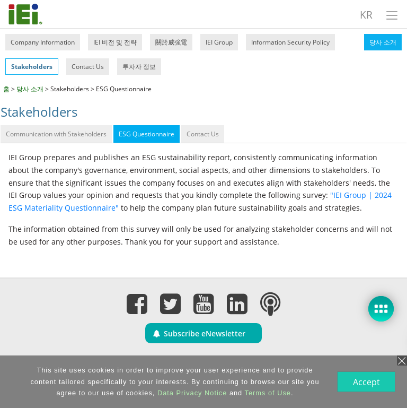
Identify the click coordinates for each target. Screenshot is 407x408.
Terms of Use (267, 393)
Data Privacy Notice (191, 393)
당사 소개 (382, 42)
